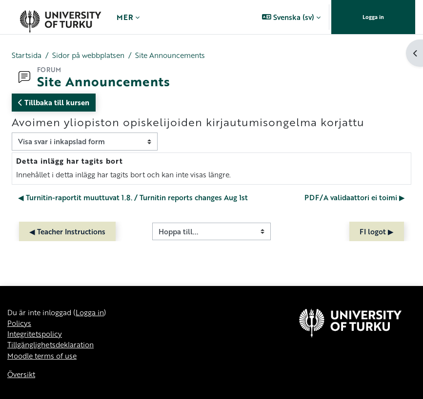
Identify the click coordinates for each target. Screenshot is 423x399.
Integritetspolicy (34, 333)
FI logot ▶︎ (377, 231)
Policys (19, 323)
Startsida (26, 55)
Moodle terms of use (42, 355)
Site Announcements (170, 55)
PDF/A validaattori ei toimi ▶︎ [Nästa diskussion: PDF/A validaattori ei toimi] (354, 197)
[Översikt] (60, 17)
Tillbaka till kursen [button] (53, 102)
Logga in (373, 17)
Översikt (21, 374)
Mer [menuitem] (125, 17)
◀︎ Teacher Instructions (67, 231)
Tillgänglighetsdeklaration (50, 344)
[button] (291, 17)
